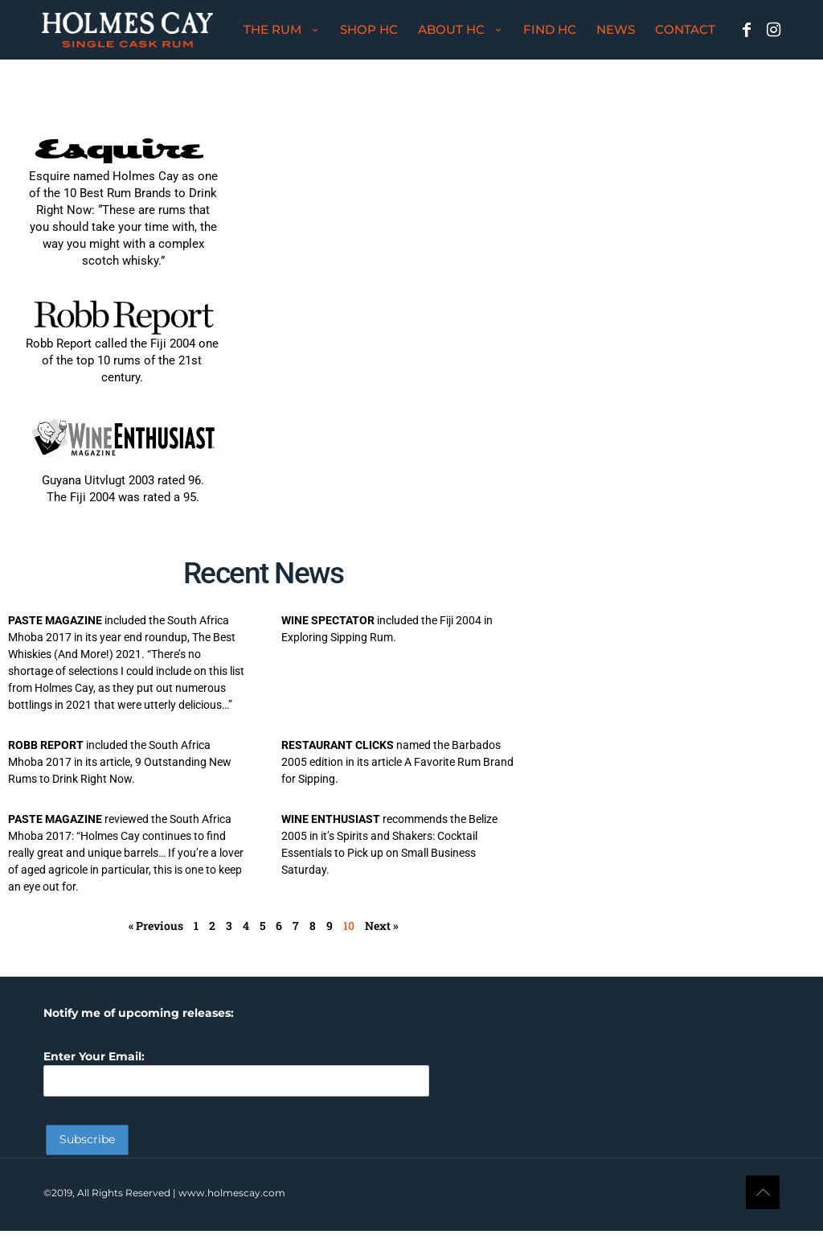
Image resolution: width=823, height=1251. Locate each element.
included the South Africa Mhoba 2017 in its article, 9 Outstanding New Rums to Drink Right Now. (119, 762)
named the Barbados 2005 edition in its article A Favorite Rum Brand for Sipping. (397, 762)
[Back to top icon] (763, 1192)
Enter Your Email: (236, 1073)
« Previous (156, 925)
